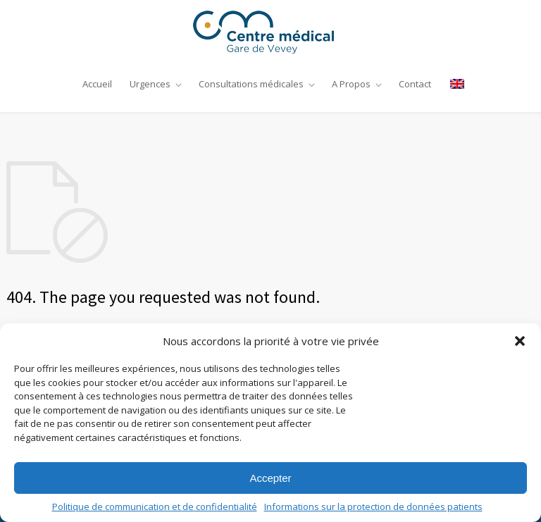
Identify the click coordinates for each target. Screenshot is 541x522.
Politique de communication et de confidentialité (154, 506)
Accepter (270, 478)
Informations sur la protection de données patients (373, 506)
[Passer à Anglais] (453, 84)
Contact (415, 83)
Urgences (150, 83)
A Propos (351, 83)
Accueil (97, 83)
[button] (520, 341)
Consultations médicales (251, 83)
